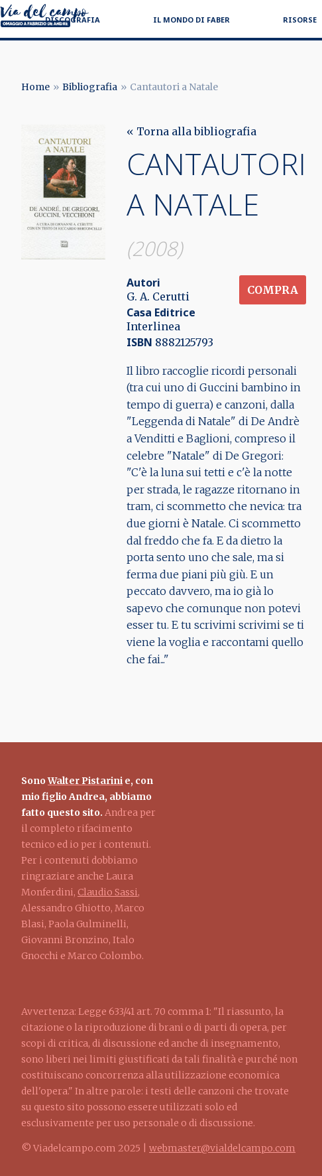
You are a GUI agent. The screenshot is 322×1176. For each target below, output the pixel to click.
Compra (272, 289)
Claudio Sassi (108, 892)
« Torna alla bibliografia (191, 131)
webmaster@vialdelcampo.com (222, 1148)
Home (35, 87)
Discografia (72, 20)
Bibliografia (89, 87)
